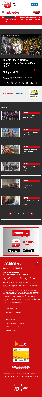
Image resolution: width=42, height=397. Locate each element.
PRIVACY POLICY (10, 316)
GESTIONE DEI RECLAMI (12, 327)
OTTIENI (34, 4)
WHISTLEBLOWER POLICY (13, 330)
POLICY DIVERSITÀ (11, 319)
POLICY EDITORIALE (11, 308)
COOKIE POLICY (10, 334)
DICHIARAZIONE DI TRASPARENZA (15, 323)
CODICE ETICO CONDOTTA (13, 312)
